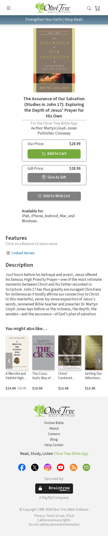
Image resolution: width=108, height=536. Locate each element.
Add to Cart (54, 153)
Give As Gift (54, 177)
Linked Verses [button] (23, 253)
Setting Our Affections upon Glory (93, 378)
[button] (89, 8)
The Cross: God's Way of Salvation (41, 378)
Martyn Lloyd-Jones (60, 128)
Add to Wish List (54, 196)
